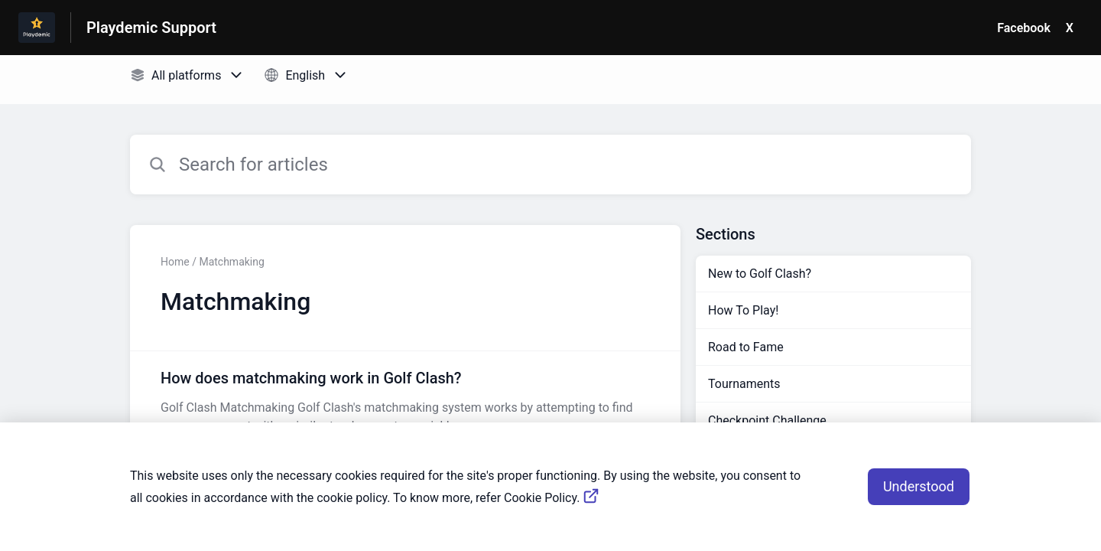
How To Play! (743, 310)
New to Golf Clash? (759, 273)
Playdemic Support (151, 27)
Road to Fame (746, 347)
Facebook (1024, 28)
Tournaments (744, 384)
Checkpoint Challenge (767, 420)
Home (175, 262)
